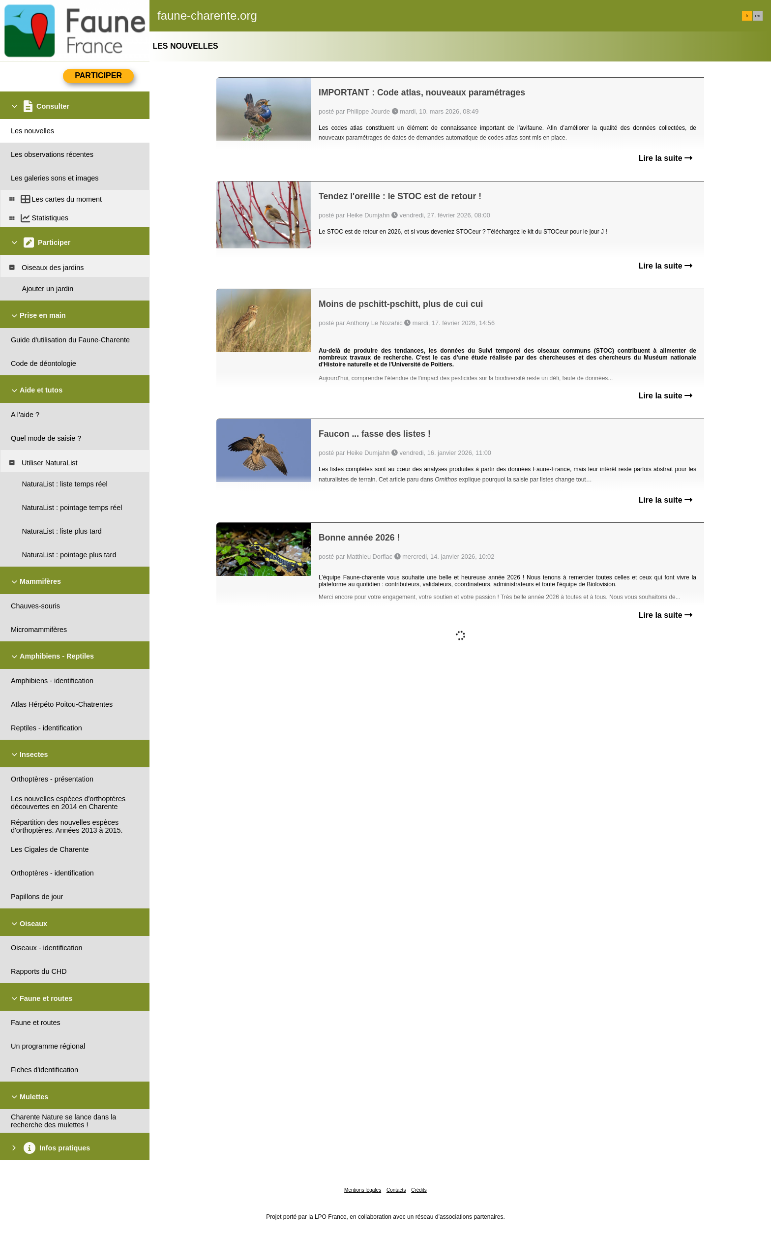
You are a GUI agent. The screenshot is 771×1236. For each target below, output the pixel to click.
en (757, 15)
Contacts (396, 1190)
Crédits (419, 1190)
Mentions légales (362, 1190)
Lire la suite (665, 158)
